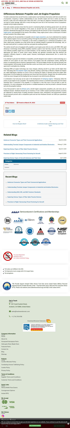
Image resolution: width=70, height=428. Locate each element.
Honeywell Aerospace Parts (10, 341)
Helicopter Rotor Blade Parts (10, 344)
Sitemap (4, 354)
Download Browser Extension (39, 321)
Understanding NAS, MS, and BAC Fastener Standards (24, 192)
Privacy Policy (5, 370)
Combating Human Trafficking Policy (12, 364)
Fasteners (7, 167)
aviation (62, 102)
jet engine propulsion (40, 37)
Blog (8, 8)
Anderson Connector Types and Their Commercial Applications (23, 140)
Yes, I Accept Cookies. (35, 425)
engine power (7, 32)
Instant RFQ (5, 393)
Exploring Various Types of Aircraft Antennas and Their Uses (22, 158)
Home (3, 336)
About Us (4, 339)
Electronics (16, 164)
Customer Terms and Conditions (11, 380)
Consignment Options (8, 390)
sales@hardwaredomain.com (21, 311)
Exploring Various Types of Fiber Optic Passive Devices (20, 149)
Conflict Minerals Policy (8, 362)
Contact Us (4, 349)
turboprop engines (47, 79)
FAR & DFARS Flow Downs (9, 387)
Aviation (6, 164)
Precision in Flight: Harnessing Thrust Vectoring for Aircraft (22, 153)
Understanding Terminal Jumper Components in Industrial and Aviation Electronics (29, 144)
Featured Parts (6, 346)
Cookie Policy (5, 367)
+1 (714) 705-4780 (17, 316)
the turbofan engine (22, 70)
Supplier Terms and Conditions (10, 377)
